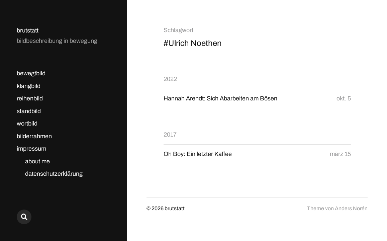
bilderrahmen (34, 136)
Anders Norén (351, 208)
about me (37, 161)
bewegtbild (31, 73)
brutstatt (27, 30)
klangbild (28, 86)
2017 (170, 134)
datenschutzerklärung (54, 173)
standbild (29, 111)
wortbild (27, 123)
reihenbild (30, 98)
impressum (31, 148)
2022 (170, 79)
